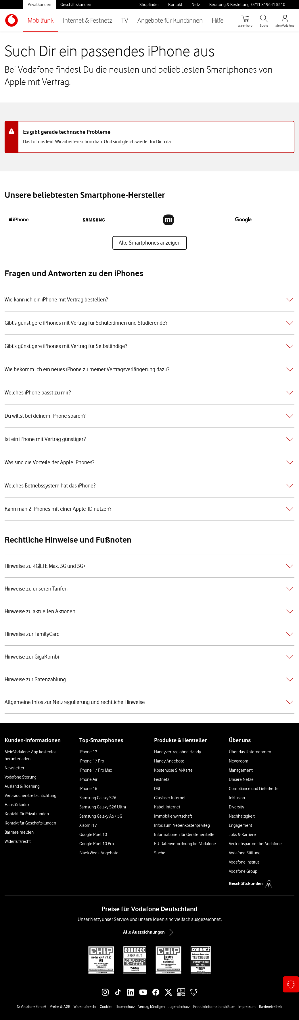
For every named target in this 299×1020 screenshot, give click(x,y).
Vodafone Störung (21, 777)
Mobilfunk (41, 20)
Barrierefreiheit (270, 1006)
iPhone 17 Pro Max (95, 770)
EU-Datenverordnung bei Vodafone (185, 843)
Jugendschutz (179, 1006)
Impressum (247, 1006)
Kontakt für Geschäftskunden (30, 823)
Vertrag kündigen (151, 1006)
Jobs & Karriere (242, 834)
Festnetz (161, 779)
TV (124, 20)
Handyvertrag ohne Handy (177, 751)
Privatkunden (39, 4)
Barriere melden (19, 832)
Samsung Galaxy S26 (97, 797)
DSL (157, 788)
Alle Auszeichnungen (149, 932)
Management (241, 770)
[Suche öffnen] (264, 20)
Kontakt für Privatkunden (27, 813)
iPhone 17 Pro (91, 761)
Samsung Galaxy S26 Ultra (102, 807)
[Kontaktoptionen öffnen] (291, 984)
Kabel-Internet (167, 807)
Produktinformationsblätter (214, 1006)
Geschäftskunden (75, 4)
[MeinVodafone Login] (285, 20)
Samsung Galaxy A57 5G (100, 816)
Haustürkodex (17, 804)
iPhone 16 (88, 788)
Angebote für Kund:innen (170, 20)
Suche (159, 853)
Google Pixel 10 (93, 834)
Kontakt (175, 4)
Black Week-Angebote (98, 853)
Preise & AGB (60, 1006)
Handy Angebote (169, 761)
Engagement (240, 825)
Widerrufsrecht (18, 841)
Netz (195, 4)
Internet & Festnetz (87, 20)
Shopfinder (149, 4)
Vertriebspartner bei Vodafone (255, 843)
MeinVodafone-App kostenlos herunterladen (30, 755)
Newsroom (238, 761)
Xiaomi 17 (88, 825)
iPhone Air (88, 779)
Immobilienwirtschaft (173, 816)
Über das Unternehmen (250, 751)
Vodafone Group (243, 871)
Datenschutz (125, 1006)
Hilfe (217, 20)
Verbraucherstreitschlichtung (30, 795)
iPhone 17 (88, 751)
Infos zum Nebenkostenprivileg (182, 825)
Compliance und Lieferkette (254, 788)
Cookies (106, 1006)
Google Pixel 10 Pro (96, 843)
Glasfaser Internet (170, 797)
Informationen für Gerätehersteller (185, 834)
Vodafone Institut (244, 862)
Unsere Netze (241, 779)
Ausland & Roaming (22, 786)
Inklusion (237, 797)
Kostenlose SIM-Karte (173, 770)
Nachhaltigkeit (242, 816)
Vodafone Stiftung (244, 853)
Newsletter (14, 768)
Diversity (236, 807)
